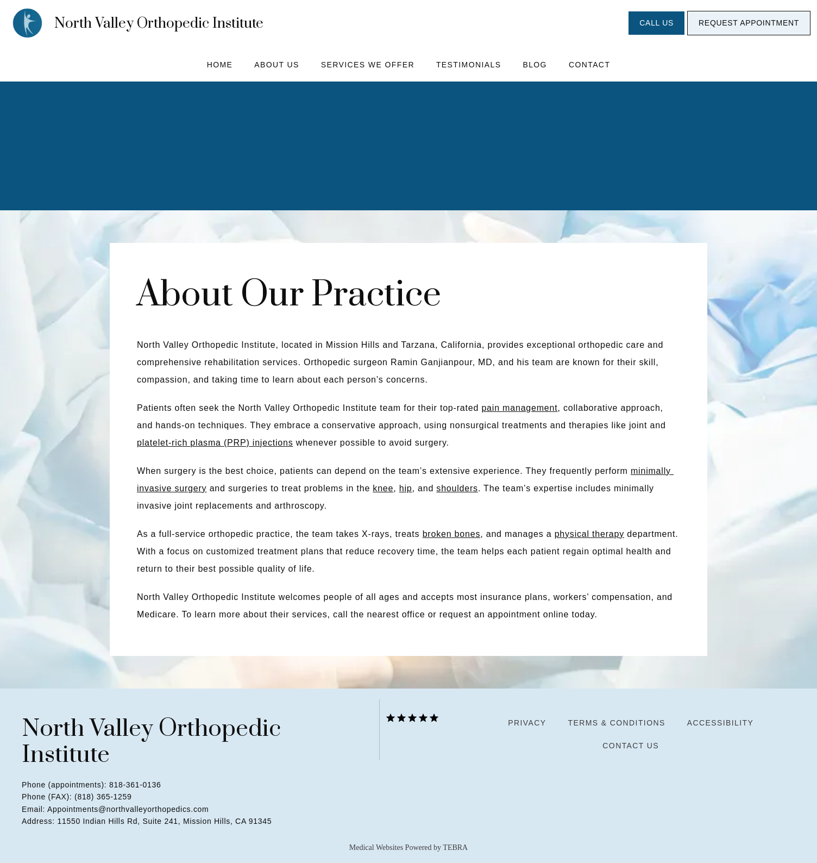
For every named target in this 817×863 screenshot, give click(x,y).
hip (405, 488)
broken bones (452, 534)
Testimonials (468, 64)
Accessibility (720, 722)
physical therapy (589, 534)
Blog (535, 64)
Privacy (527, 722)
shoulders (457, 488)
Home (220, 64)
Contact (589, 64)
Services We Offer (367, 64)
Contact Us (630, 745)
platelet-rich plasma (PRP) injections (215, 442)
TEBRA (455, 847)
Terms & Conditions (616, 722)
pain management (519, 407)
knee (383, 488)
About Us (276, 64)
